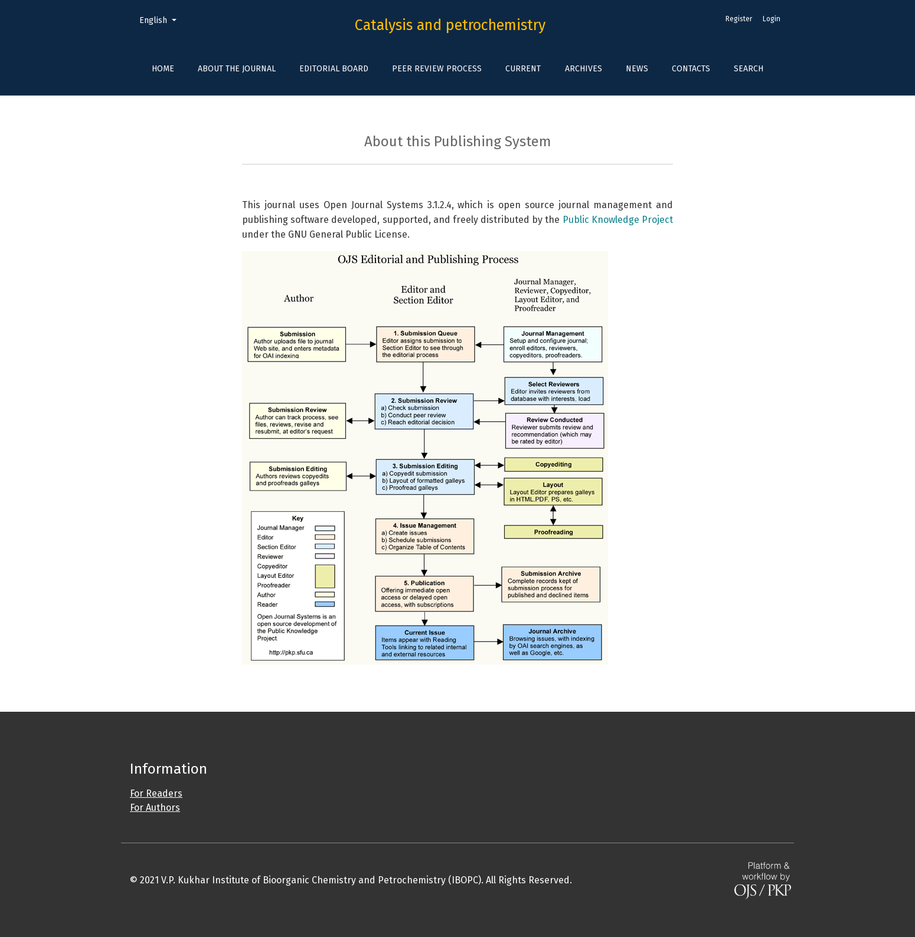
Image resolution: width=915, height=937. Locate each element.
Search (748, 69)
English (162, 19)
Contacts (691, 69)
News (637, 69)
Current (523, 69)
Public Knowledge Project (618, 219)
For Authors (155, 807)
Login (771, 19)
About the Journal (237, 69)
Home (163, 69)
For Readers (156, 793)
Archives (583, 69)
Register (739, 19)
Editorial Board (333, 69)
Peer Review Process (437, 69)
